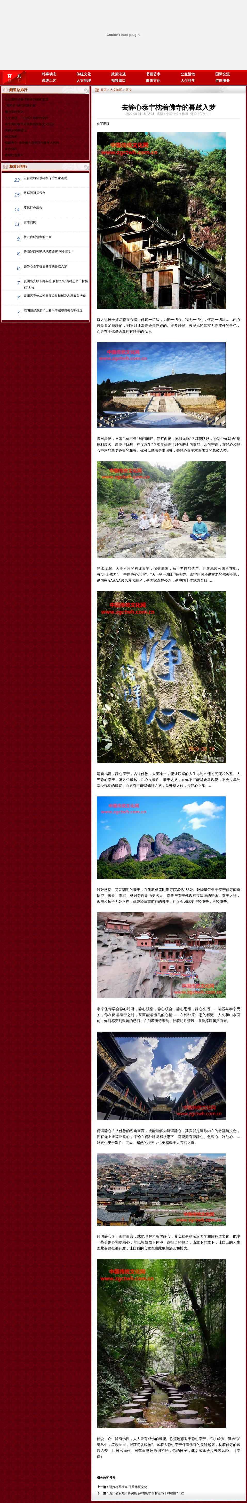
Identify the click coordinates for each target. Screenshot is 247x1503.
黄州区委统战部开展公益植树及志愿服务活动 (55, 296)
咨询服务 (222, 81)
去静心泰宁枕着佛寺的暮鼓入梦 (45, 266)
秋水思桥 (11, 136)
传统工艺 (49, 81)
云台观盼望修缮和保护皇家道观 (26, 99)
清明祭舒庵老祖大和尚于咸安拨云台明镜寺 (53, 310)
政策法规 (118, 74)
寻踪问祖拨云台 (34, 193)
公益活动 (188, 74)
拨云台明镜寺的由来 (38, 237)
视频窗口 (118, 81)
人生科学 (188, 81)
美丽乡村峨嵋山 (16, 130)
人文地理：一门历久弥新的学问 (26, 118)
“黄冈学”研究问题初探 (20, 105)
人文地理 (83, 81)
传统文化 (83, 74)
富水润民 (11, 149)
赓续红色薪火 (14, 155)
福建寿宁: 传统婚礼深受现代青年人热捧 (32, 143)
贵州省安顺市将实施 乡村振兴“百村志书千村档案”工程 (56, 284)
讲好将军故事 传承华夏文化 (128, 1487)
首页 (103, 90)
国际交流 (222, 74)
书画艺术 (153, 74)
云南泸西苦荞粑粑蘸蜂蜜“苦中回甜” (48, 252)
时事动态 (49, 74)
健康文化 (153, 81)
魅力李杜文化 (14, 112)
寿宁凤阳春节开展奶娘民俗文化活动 (29, 124)
